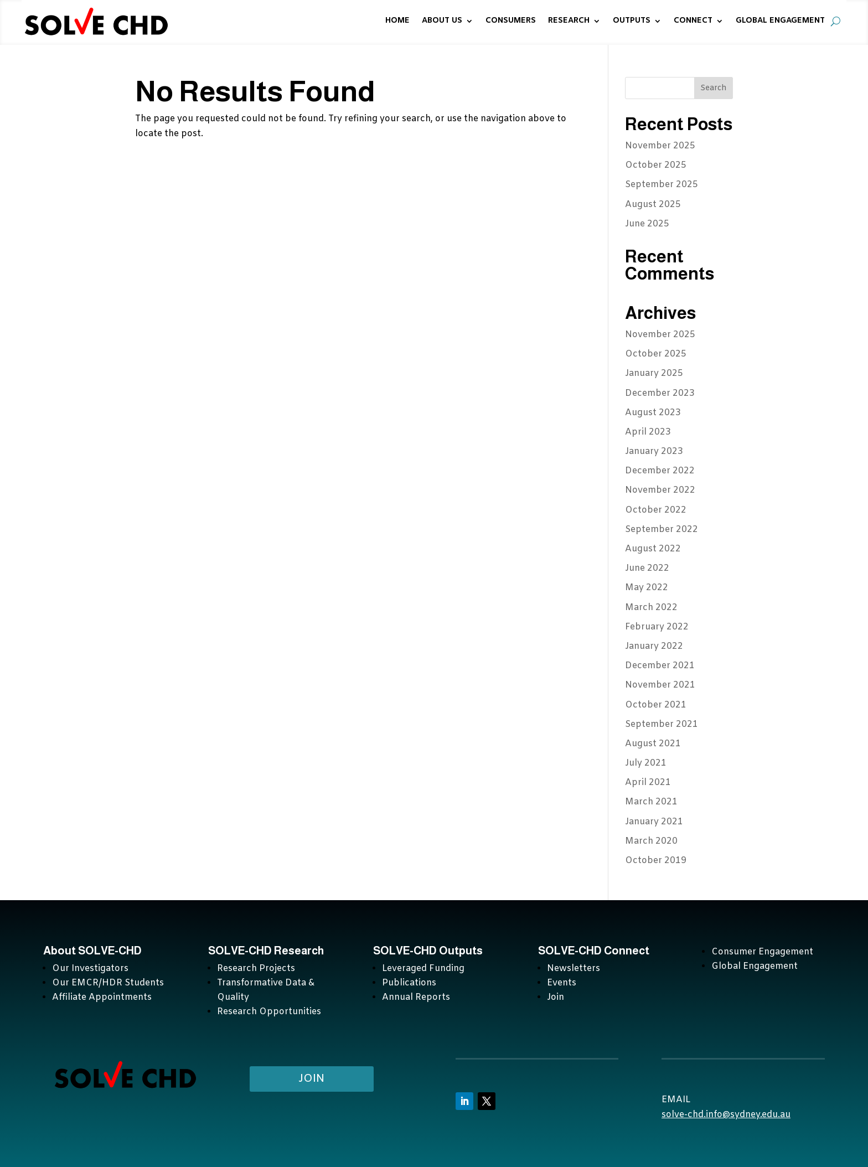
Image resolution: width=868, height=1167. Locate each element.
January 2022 (654, 646)
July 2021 (645, 763)
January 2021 (654, 822)
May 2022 (646, 587)
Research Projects (256, 968)
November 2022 (660, 490)
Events (561, 983)
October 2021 (655, 705)
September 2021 (661, 724)
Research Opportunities (269, 1012)
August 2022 (653, 549)
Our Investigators (90, 968)
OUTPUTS (631, 21)
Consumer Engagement (762, 952)
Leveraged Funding (423, 968)
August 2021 (653, 744)
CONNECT (693, 21)
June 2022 (647, 568)
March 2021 (651, 802)
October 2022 (655, 510)
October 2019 (655, 860)
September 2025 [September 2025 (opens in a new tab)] (661, 184)
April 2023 (648, 432)
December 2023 (660, 393)
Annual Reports (416, 997)
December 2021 (660, 666)
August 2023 (653, 413)
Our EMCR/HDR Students (108, 983)
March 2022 (651, 607)
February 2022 (657, 627)
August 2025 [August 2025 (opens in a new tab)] (653, 204)
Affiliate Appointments (102, 997)
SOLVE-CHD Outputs (428, 950)
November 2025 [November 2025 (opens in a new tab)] (660, 146)
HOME (397, 21)
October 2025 (655, 354)
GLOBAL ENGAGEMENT (780, 21)
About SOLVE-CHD (92, 950)
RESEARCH (569, 21)
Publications (409, 983)
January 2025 (654, 373)
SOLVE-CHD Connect (593, 950)
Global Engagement (754, 966)
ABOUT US (442, 21)
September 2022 (661, 529)
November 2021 (660, 685)
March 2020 (651, 841)
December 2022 (660, 471)
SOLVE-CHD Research (267, 950)
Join (555, 997)
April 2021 (648, 782)
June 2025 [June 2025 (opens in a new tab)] (647, 224)
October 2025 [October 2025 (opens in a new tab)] (655, 165)
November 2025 (660, 334)
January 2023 (654, 451)
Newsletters (573, 968)
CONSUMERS (510, 21)
